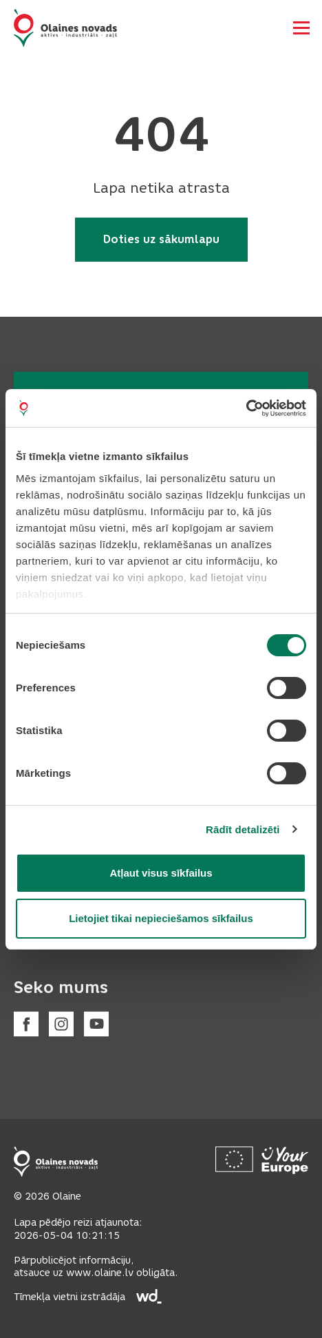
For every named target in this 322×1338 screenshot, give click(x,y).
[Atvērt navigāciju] (301, 27)
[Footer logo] (56, 1162)
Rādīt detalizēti (242, 829)
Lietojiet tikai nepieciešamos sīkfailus (161, 918)
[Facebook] (26, 1024)
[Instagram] (61, 1024)
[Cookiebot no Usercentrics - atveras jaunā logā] (246, 408)
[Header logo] (65, 28)
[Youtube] (96, 1024)
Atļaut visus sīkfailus (160, 873)
